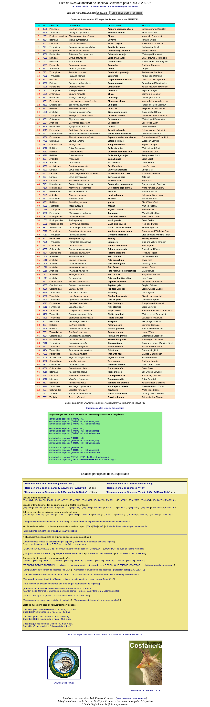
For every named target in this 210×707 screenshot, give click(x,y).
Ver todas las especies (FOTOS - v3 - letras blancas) (74, 443)
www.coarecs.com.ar (64, 683)
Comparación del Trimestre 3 (100, 553)
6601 (44, 119)
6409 (44, 318)
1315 (44, 271)
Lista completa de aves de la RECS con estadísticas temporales (55, 544)
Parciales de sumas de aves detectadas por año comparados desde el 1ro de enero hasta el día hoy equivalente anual (81, 574)
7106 (44, 188)
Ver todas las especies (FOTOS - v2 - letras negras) (74, 431)
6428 (44, 292)
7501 (44, 397)
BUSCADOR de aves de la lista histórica (123, 549)
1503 (44, 220)
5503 (44, 83)
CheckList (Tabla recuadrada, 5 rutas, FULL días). (47, 619)
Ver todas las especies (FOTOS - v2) (66, 428)
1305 (44, 263)
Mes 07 (89, 560)
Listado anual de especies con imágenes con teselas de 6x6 (100, 521)
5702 (44, 97)
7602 (44, 61)
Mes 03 (48, 560)
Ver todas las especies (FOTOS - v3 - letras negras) (74, 440)
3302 (44, 361)
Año (102, 526)
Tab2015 (39, 514)
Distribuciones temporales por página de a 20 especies (50, 531)
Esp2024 (146, 500)
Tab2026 (166, 514)
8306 (44, 289)
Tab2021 (109, 514)
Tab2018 (74, 514)
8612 (44, 379)
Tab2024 (143, 514)
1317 (44, 278)
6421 (44, 346)
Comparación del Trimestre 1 (38, 553)
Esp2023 (134, 500)
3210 (44, 155)
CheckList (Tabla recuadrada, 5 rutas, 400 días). (46, 616)
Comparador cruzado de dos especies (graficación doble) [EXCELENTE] (109, 570)
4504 (44, 253)
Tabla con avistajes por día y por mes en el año (97, 600)
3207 (44, 325)
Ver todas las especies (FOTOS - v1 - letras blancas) (74, 423)
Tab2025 (155, 514)
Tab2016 (51, 514)
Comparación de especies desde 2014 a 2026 (46, 521)
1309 (44, 256)
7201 (44, 332)
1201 (44, 94)
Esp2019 (87, 500)
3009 (44, 166)
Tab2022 (120, 514)
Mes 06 (79, 560)
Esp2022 (122, 500)
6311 (44, 130)
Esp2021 (110, 500)
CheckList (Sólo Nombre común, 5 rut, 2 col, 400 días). (49, 609)
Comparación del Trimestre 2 (69, 553)
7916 (44, 209)
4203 (44, 133)
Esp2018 (75, 500)
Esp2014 (28, 500)
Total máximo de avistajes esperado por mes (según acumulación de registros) (62, 583)
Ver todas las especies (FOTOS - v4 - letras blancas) (74, 452)
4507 (44, 390)
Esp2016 (51, 500)
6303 (44, 213)
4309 (44, 180)
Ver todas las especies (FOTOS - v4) (66, 447)
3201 (44, 202)
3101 (44, 68)
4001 (44, 206)
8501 (44, 321)
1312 (44, 260)
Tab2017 (62, 514)
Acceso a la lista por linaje (85, 6)
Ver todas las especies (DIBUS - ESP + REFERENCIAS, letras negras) (83, 459)
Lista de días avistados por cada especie (127, 526)
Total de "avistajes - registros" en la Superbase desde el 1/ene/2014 (56, 595)
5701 (44, 65)
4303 (44, 170)
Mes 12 (141, 560)
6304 (44, 339)
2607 (44, 159)
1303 (44, 112)
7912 (44, 343)
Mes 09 (110, 560)
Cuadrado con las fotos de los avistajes (105, 408)
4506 (44, 368)
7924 (44, 47)
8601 (44, 43)
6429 (44, 32)
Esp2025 (157, 500)
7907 (44, 90)
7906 (44, 242)
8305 (44, 285)
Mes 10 (120, 560)
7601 (44, 58)
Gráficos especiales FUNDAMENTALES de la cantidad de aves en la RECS (105, 634)
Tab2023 (131, 514)
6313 (44, 303)
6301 (44, 101)
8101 (44, 105)
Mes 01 (27, 560)
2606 (44, 162)
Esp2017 (63, 500)
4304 (44, 177)
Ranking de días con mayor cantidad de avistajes (47, 600)
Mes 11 (130, 560)
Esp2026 (169, 500)
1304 (44, 123)
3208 (44, 328)
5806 (44, 126)
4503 (44, 245)
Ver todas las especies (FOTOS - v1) (66, 419)
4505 (44, 249)
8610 (44, 372)
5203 (44, 296)
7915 (44, 231)
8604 (44, 40)
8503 (44, 29)
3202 (44, 108)
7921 (44, 115)
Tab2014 (28, 514)
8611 (44, 375)
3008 (44, 357)
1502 (44, 224)
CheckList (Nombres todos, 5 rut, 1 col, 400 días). (47, 612)
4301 (44, 173)
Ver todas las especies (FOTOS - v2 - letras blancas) (74, 433)
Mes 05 (68, 560)
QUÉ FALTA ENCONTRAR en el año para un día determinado (144, 565)
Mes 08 (99, 560)
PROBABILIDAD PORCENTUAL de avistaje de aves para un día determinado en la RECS (67, 565)
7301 (44, 354)
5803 (44, 238)
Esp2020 (98, 500)
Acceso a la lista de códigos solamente (119, 6)
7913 (44, 234)
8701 (44, 50)
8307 (44, 281)
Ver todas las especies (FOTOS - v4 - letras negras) (74, 450)
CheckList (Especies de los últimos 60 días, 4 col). (47, 626)
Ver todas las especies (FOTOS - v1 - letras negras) (74, 421)
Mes (95, 526)
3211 (44, 151)
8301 (44, 144)
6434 (44, 350)
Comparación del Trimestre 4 (131, 553)
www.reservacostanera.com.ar (146, 690)
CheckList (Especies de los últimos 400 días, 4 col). (48, 624)
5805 (44, 86)
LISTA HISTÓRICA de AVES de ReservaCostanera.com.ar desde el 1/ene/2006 (62, 549)
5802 (44, 54)
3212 (44, 148)
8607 (44, 382)
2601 (44, 195)
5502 (44, 79)
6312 (44, 307)
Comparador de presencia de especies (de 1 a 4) (47, 570)
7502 (44, 393)
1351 (44, 274)
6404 (44, 310)
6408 (44, 314)
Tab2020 (97, 514)
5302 (44, 227)
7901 (44, 72)
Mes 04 (58, 560)
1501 (44, 216)
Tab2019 (85, 514)
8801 (44, 191)
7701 (44, 141)
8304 (44, 336)
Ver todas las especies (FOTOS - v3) (66, 438)
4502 (44, 364)
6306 (44, 137)
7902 (44, 76)
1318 (44, 267)
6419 (44, 386)
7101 (44, 184)
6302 (44, 198)
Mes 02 (37, 560)
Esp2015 (39, 500)
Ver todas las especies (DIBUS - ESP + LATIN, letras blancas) (79, 457)
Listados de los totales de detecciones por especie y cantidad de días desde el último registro (69, 541)
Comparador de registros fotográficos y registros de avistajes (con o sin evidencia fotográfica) (69, 579)
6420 (44, 299)
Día (88, 526)
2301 (44, 36)
